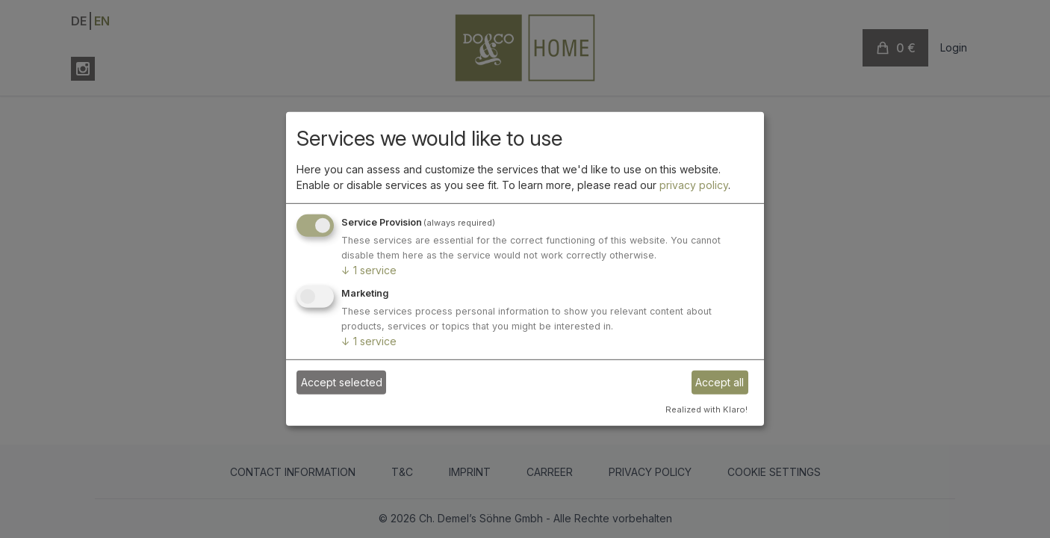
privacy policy (693, 185)
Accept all (719, 382)
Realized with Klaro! (706, 409)
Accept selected (341, 382)
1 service (369, 270)
